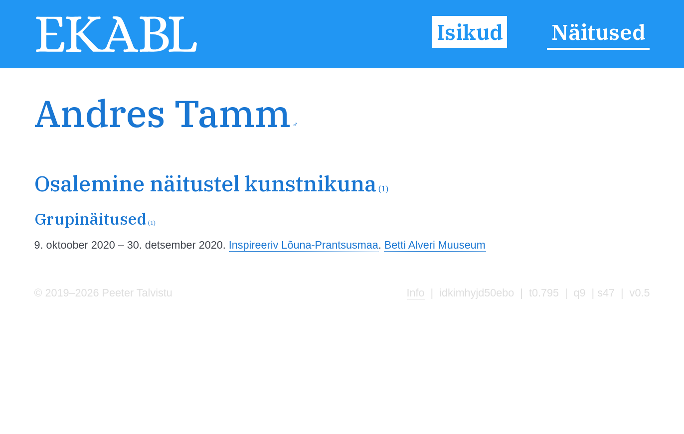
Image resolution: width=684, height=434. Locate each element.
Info (416, 293)
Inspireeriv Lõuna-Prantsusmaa (303, 245)
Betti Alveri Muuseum (435, 245)
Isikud (470, 32)
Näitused (598, 32)
